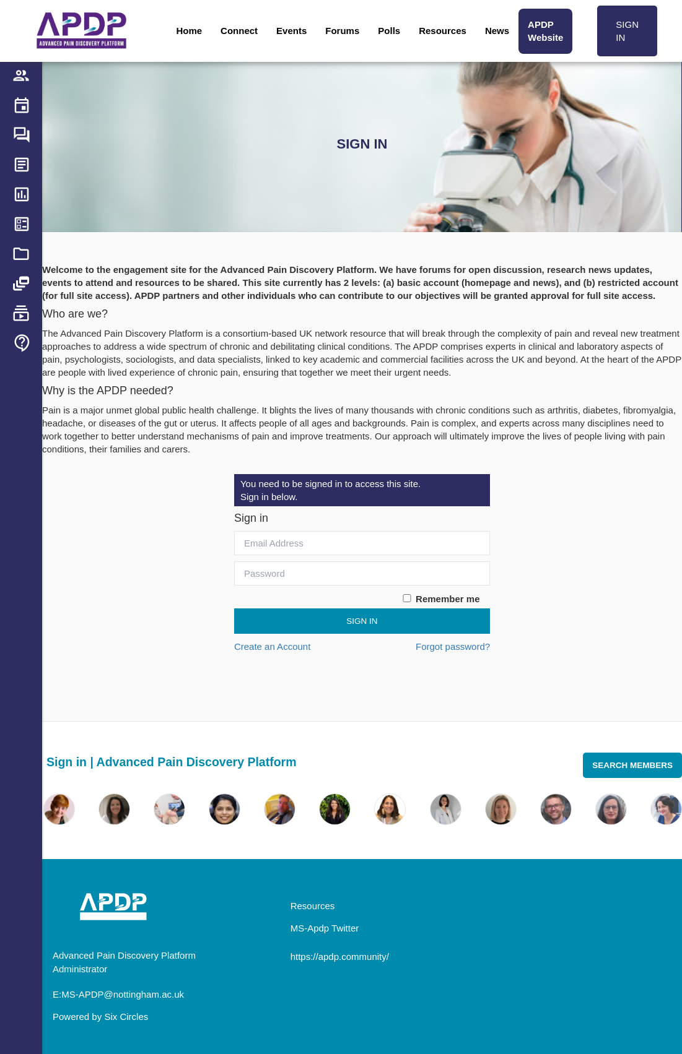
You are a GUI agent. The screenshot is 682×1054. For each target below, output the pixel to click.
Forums (342, 30)
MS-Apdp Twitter (325, 928)
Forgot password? (453, 646)
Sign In (361, 621)
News (497, 30)
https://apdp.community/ (340, 956)
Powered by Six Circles (100, 1016)
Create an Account (272, 646)
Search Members (632, 765)
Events (291, 30)
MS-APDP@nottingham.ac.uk (122, 994)
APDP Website (545, 31)
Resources (442, 30)
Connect (239, 30)
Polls (389, 30)
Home (189, 30)
